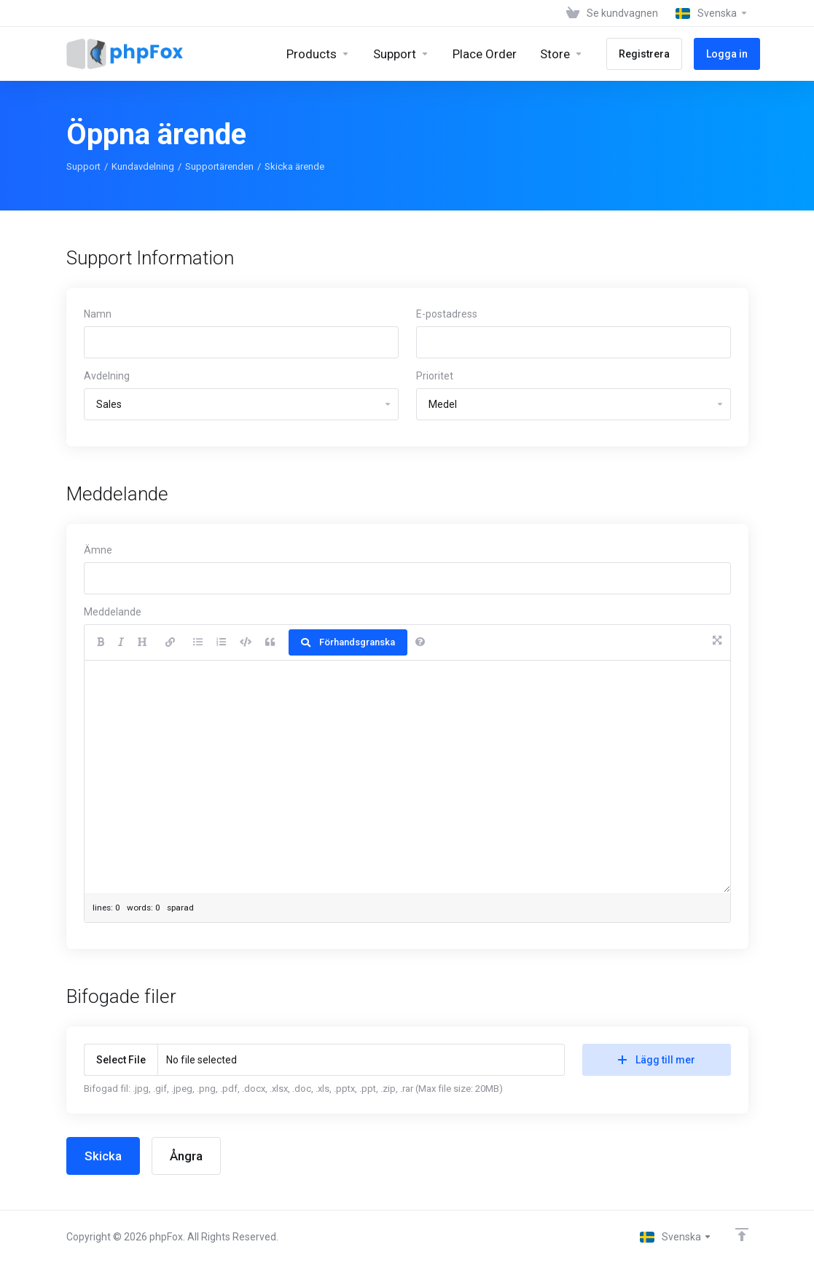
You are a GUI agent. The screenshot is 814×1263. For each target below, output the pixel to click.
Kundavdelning (142, 166)
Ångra (186, 1156)
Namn (97, 314)
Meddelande (112, 612)
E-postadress (446, 314)
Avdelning (107, 376)
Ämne (98, 550)
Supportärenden (219, 166)
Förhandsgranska (348, 642)
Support (83, 166)
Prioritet (434, 376)
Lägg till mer (656, 1060)
